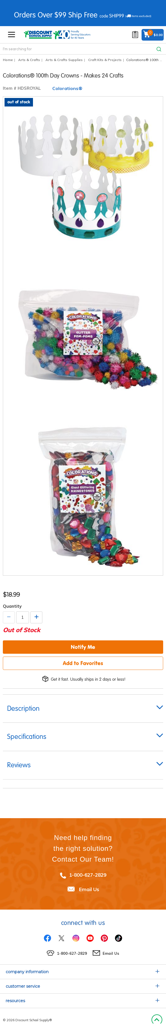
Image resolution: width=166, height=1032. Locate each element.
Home (8, 60)
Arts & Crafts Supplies (64, 60)
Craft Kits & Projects (105, 60)
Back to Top (156, 1020)
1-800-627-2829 (87, 875)
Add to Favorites (83, 663)
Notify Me (83, 647)
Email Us (89, 889)
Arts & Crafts (29, 60)
